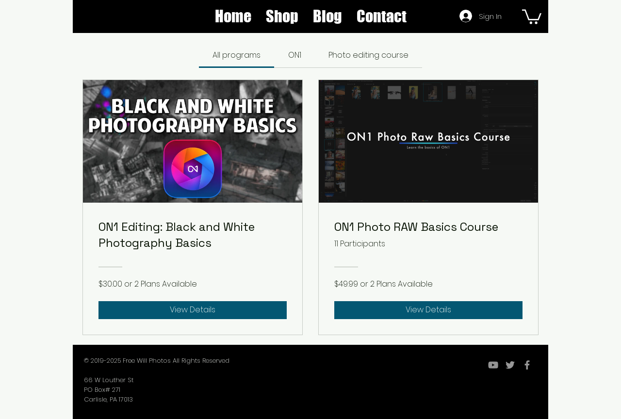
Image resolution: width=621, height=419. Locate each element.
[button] (282, 16)
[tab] (236, 55)
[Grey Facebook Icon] (527, 365)
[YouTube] (493, 365)
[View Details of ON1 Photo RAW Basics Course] (428, 310)
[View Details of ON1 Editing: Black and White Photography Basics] (192, 310)
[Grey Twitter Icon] (510, 365)
